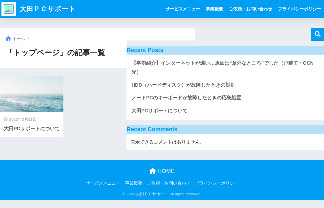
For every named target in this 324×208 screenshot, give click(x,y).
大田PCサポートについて (159, 111)
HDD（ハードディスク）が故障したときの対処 (183, 85)
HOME (162, 171)
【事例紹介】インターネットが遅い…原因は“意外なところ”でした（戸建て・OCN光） (222, 67)
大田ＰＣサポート (38, 9)
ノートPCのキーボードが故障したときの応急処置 (186, 98)
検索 (317, 34)
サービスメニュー (182, 8)
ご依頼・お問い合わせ (250, 8)
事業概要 (214, 8)
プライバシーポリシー (299, 8)
